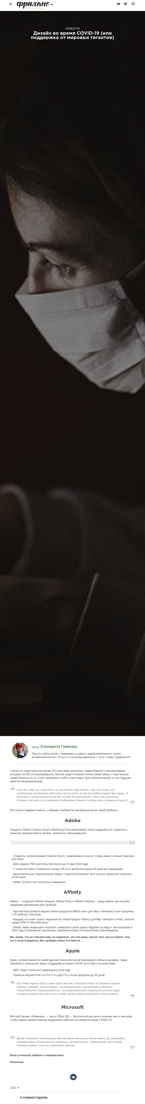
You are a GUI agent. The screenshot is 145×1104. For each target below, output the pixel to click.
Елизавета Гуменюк (59, 746)
